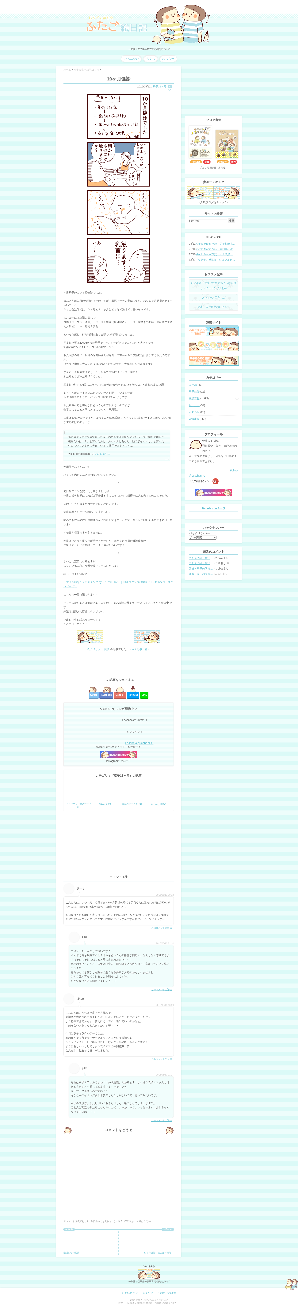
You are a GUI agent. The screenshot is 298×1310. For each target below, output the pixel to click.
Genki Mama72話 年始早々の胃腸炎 (216, 249)
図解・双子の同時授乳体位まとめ (201, 568)
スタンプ (147, 1292)
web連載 (194, 418)
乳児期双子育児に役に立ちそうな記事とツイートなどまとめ (213, 286)
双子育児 (194, 398)
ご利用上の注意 (167, 1292)
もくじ (150, 58)
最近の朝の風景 (75, 1242)
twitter (93, 695)
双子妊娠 (194, 391)
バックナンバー (199, 533)
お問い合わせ (130, 1292)
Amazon (196, 162)
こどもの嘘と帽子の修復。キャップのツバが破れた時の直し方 (201, 558)
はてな (133, 695)
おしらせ (168, 58)
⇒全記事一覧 (139, 649)
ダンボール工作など (214, 297)
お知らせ (194, 412)
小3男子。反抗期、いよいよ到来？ (216, 259)
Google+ (120, 695)
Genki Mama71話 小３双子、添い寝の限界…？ (216, 254)
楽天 (206, 162)
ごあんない (131, 58)
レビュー (194, 405)
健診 (106, 649)
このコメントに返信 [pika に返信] (161, 989)
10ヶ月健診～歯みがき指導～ (159, 1242)
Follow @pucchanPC (139, 743)
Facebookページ (213, 508)
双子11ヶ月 (159, 86)
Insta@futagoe (118, 754)
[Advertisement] (118, 664)
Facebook (106, 695)
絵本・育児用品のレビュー (214, 306)
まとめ (193, 384)
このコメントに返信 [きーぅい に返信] (161, 928)
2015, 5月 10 (102, 453)
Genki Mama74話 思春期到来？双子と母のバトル (216, 243)
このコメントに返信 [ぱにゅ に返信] (161, 1059)
